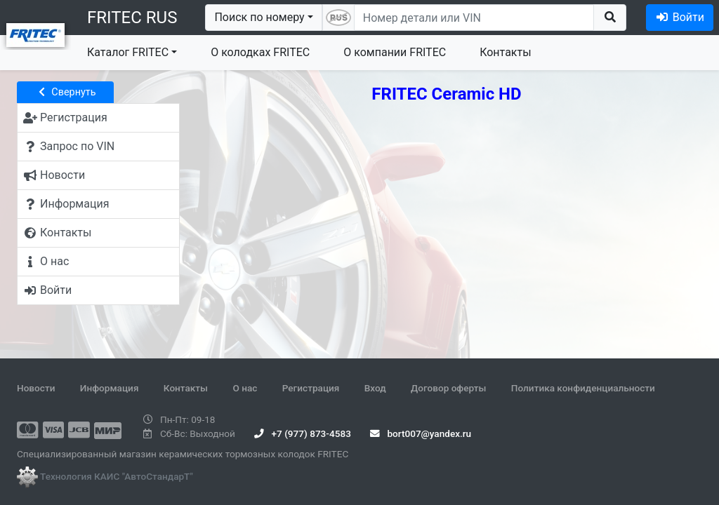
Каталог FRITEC (128, 52)
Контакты (505, 52)
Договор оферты (448, 387)
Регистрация (311, 387)
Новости (36, 387)
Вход (375, 387)
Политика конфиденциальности (583, 387)
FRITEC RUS (132, 17)
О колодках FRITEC (260, 52)
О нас (244, 387)
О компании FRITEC (394, 52)
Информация (109, 387)
